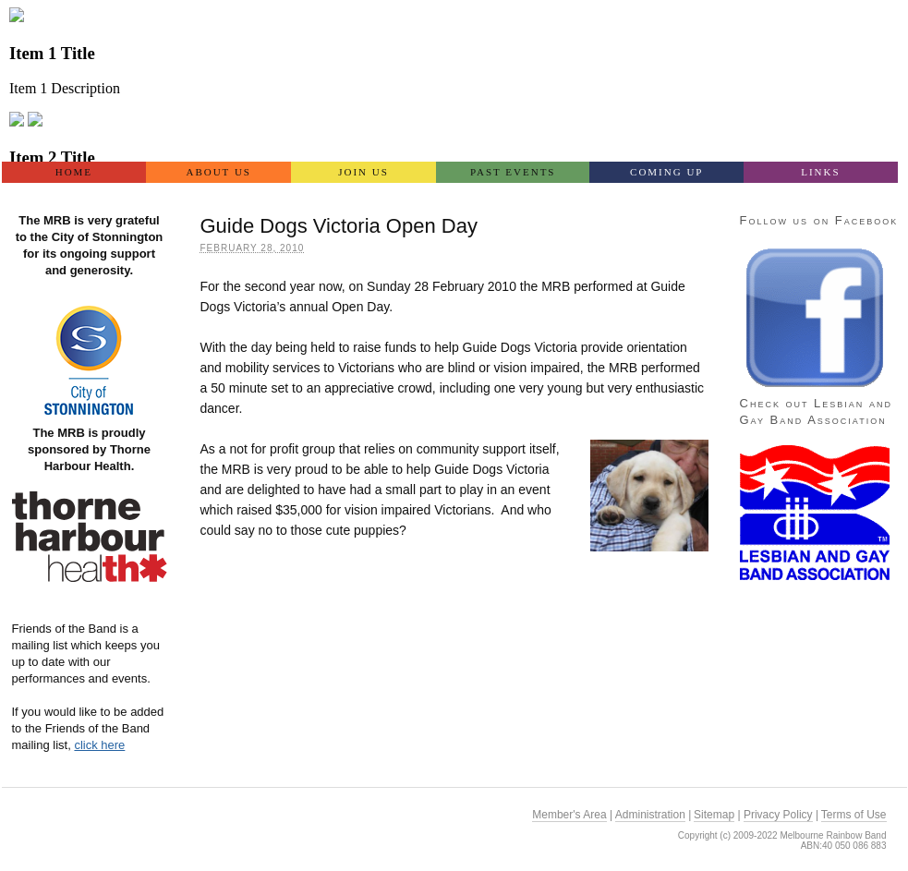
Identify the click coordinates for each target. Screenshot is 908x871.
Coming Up (666, 171)
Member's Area (569, 814)
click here (99, 745)
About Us (218, 171)
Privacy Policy (778, 814)
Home (73, 171)
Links (820, 171)
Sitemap (714, 814)
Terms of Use (854, 814)
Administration (650, 814)
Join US (363, 171)
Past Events (513, 171)
